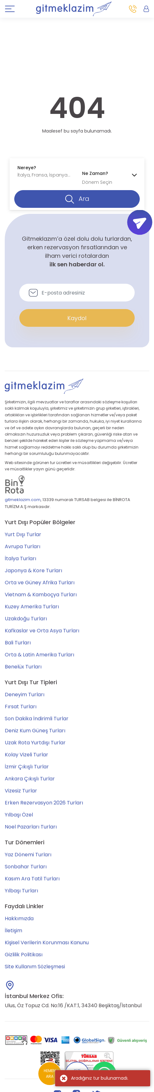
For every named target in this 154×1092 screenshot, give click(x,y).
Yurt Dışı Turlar (23, 534)
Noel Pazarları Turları (31, 826)
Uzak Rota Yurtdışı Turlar (35, 742)
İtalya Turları (20, 558)
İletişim (13, 930)
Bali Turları (18, 642)
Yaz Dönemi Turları (28, 854)
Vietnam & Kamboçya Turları (41, 594)
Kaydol (77, 318)
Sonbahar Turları (26, 866)
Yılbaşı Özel (19, 814)
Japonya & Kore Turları (33, 570)
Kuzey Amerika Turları (32, 606)
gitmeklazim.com (23, 500)
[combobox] (44, 171)
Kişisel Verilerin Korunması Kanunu (47, 942)
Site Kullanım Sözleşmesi (35, 966)
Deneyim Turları (24, 694)
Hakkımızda (19, 918)
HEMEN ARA (50, 1073)
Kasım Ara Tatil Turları (32, 878)
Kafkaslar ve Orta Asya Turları (42, 630)
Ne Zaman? (95, 173)
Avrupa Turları (22, 546)
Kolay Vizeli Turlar (26, 754)
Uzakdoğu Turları (26, 618)
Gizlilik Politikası (23, 954)
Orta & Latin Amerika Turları (39, 654)
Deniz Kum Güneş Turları (35, 730)
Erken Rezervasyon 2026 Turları (44, 802)
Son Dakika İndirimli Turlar (36, 718)
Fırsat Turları (20, 706)
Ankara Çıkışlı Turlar (30, 778)
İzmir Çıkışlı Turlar (27, 766)
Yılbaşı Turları (21, 890)
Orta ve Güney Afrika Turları (39, 582)
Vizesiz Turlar (21, 790)
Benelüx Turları (23, 666)
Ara (77, 199)
